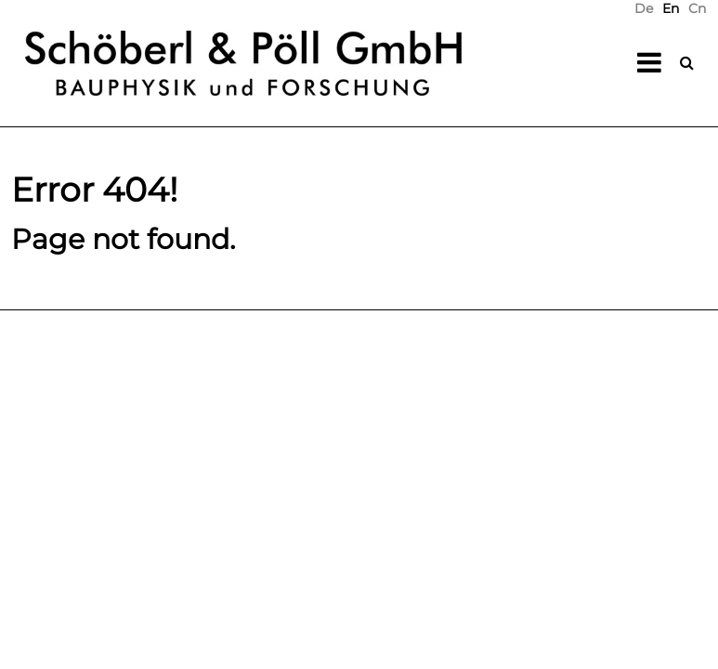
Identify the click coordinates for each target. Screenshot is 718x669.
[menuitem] (644, 9)
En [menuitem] (670, 9)
